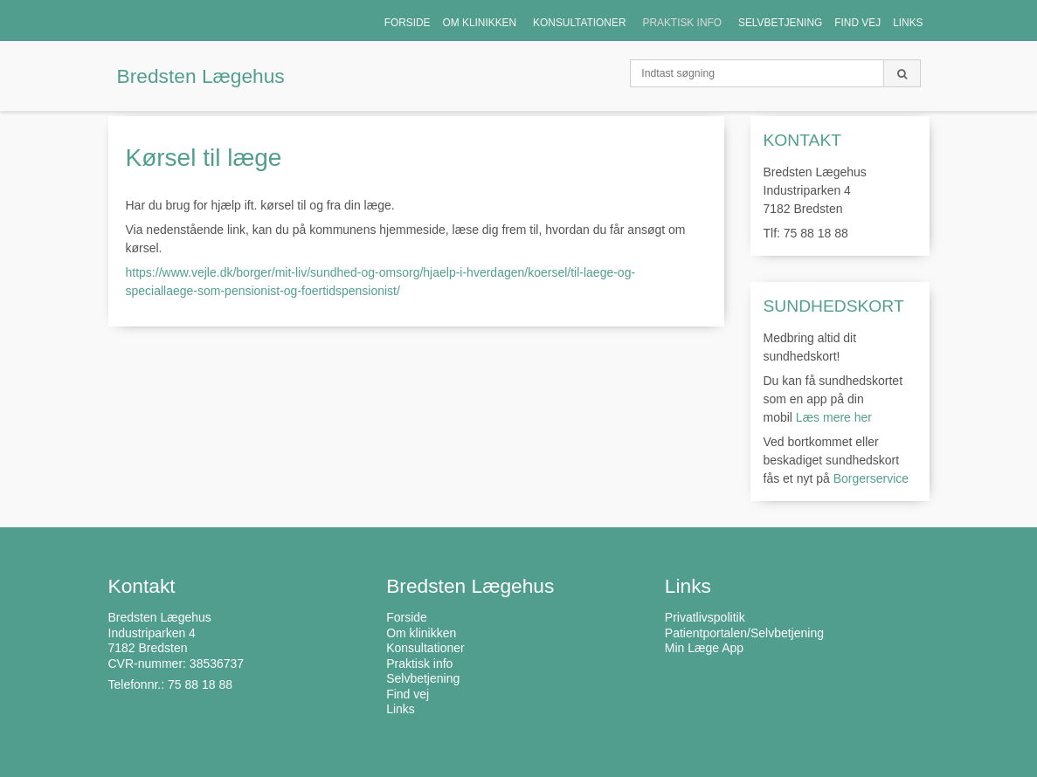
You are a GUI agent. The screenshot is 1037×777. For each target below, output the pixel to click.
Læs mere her (834, 417)
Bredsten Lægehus (201, 76)
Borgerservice (871, 478)
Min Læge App (704, 648)
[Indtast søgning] (757, 73)
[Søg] (901, 73)
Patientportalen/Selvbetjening (744, 633)
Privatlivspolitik (705, 617)
